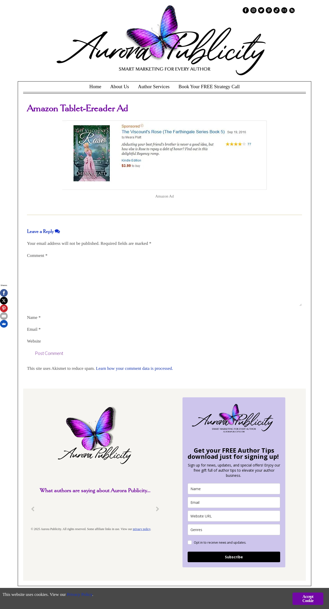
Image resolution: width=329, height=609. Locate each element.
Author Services (154, 86)
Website (34, 341)
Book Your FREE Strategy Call (209, 86)
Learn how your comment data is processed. (134, 368)
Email (34, 329)
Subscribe (234, 556)
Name (34, 317)
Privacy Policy (80, 595)
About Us (119, 86)
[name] (234, 488)
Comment (37, 255)
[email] (234, 502)
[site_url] (234, 516)
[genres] (234, 529)
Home (95, 86)
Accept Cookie (307, 598)
